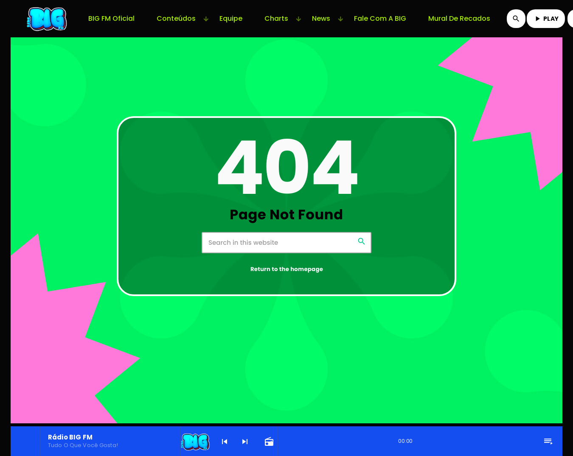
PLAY (546, 18)
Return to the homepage (286, 269)
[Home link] (47, 19)
